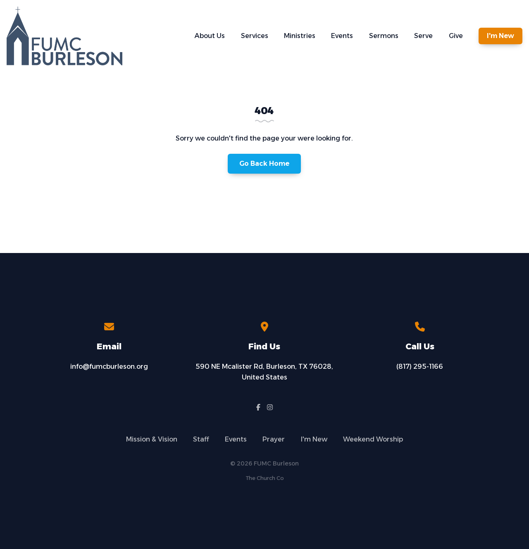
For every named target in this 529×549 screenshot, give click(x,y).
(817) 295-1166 (419, 366)
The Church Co (264, 478)
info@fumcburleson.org (109, 366)
